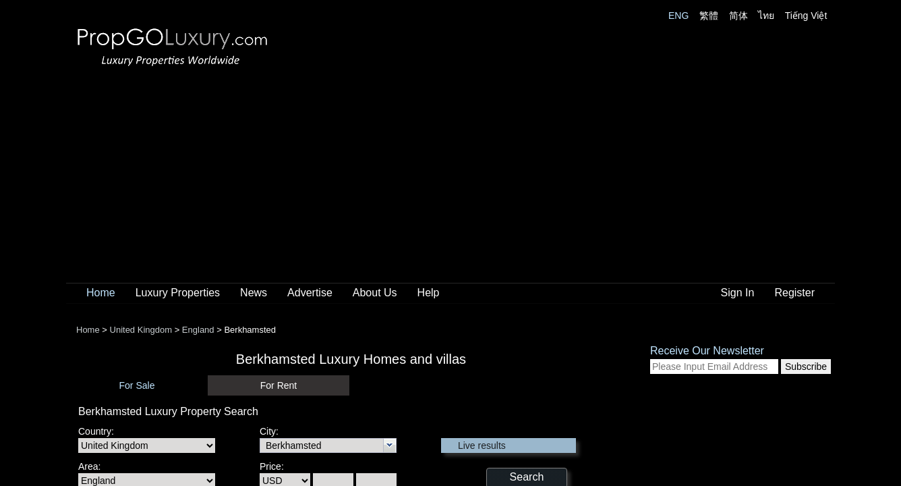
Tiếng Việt (806, 15)
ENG (678, 15)
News (253, 292)
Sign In (738, 292)
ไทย (766, 15)
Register (794, 292)
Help (428, 292)
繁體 (708, 15)
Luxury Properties (178, 292)
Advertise (309, 292)
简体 (738, 15)
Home (100, 292)
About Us (375, 292)
